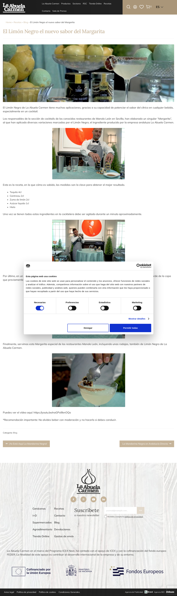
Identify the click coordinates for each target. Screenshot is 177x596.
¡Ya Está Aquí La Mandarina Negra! (28, 444)
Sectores (77, 3)
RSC (85, 3)
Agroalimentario (42, 529)
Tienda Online (95, 3)
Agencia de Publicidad (134, 592)
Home (9, 22)
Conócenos (39, 508)
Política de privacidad (26, 592)
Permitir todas (130, 328)
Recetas (107, 3)
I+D (35, 515)
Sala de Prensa (59, 11)
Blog (25, 22)
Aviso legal (9, 592)
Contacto (46, 11)
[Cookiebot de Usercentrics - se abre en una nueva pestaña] (138, 266)
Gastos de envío (64, 536)
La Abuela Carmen (50, 3)
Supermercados (42, 522)
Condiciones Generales (69, 592)
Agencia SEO (159, 592)
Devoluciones (62, 529)
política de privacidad (133, 516)
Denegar (88, 328)
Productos (66, 3)
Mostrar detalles (136, 318)
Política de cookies (47, 592)
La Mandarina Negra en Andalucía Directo (145, 444)
